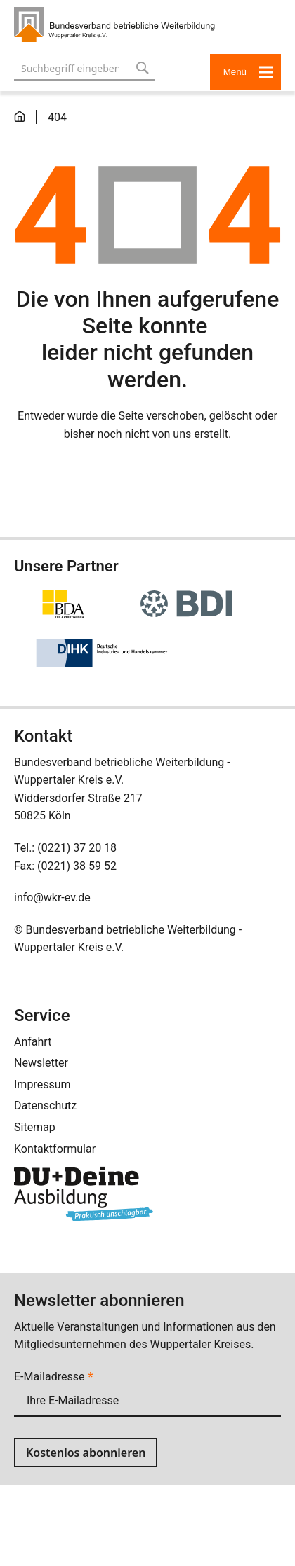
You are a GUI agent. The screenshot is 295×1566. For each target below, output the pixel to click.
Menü (248, 72)
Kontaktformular (55, 1149)
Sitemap (34, 1127)
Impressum (42, 1084)
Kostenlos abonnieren (85, 1452)
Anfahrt (32, 1041)
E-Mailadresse (53, 1376)
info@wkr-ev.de (52, 897)
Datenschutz (45, 1105)
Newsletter (41, 1062)
